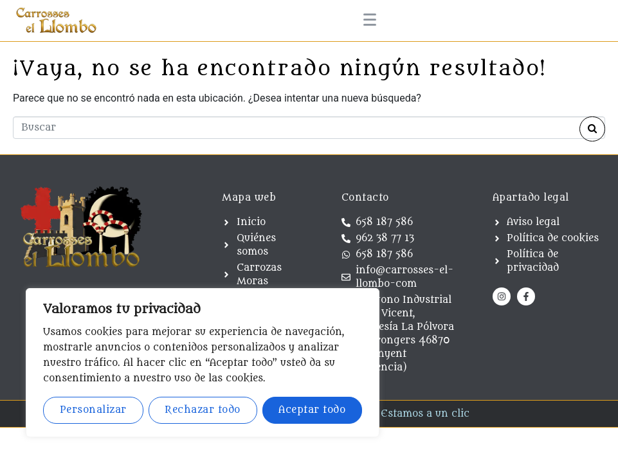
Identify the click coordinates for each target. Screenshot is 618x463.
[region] (202, 362)
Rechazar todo (203, 409)
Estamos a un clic (425, 413)
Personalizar (93, 409)
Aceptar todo (311, 409)
